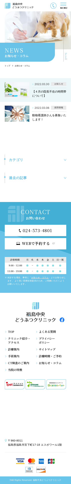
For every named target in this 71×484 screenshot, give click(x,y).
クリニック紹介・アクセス (19, 340)
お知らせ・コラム (40, 277)
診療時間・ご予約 (50, 356)
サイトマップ (47, 349)
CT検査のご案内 (18, 363)
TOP (11, 332)
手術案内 (13, 356)
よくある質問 (47, 332)
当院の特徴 (15, 370)
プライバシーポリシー (47, 340)
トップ (7, 66)
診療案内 (13, 349)
